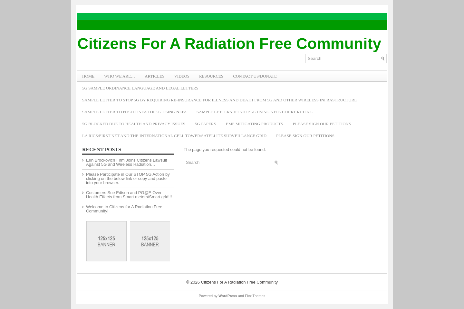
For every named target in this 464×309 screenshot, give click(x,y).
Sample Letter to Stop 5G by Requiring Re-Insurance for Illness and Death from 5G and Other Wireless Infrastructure (219, 100)
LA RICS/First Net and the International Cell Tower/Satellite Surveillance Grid (174, 135)
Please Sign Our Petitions (322, 123)
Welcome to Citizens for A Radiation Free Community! (124, 208)
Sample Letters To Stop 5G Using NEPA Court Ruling (255, 111)
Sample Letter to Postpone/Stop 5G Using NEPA (134, 111)
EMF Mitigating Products (254, 123)
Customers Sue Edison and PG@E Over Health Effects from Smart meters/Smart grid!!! (129, 194)
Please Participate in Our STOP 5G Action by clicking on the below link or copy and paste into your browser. (128, 178)
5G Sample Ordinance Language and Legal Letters (140, 88)
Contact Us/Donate (255, 76)
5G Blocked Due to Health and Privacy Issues (133, 123)
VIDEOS (181, 76)
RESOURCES (211, 76)
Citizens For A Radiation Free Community (229, 43)
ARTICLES (154, 76)
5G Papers (205, 123)
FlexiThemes (255, 296)
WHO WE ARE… (119, 76)
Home (88, 76)
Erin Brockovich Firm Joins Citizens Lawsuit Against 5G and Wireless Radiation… (126, 162)
